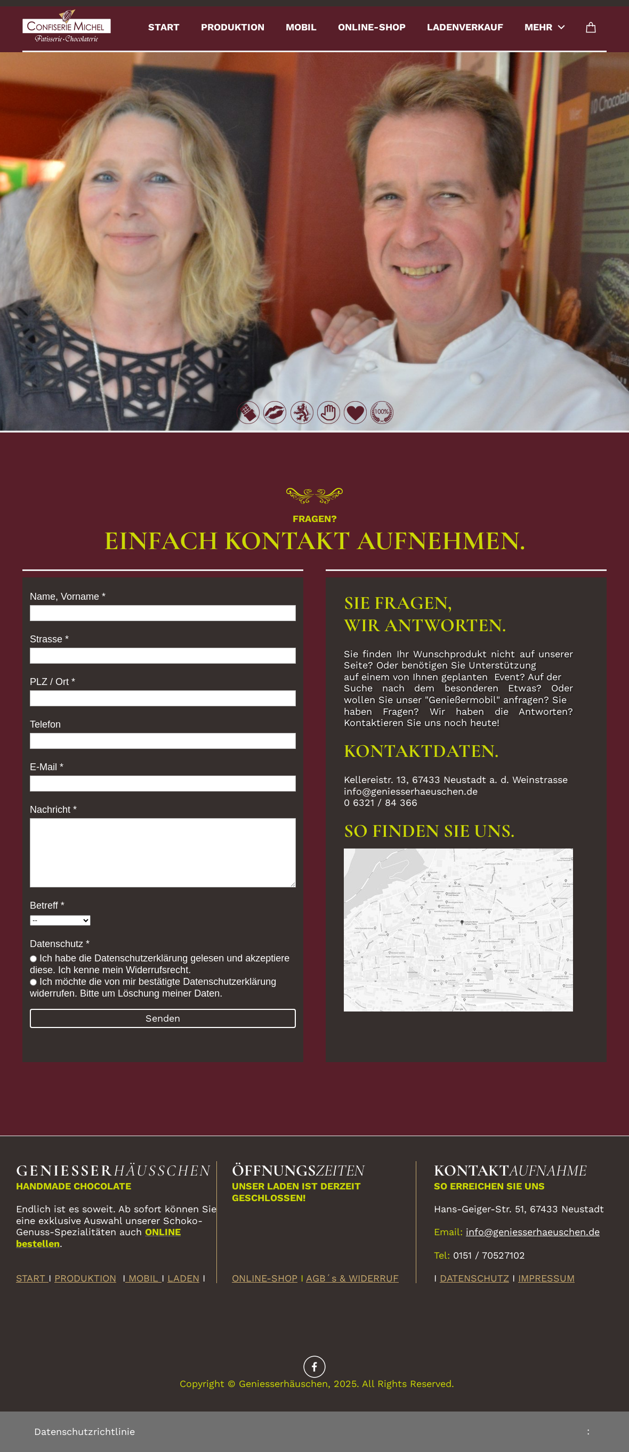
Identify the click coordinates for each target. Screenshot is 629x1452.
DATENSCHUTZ (474, 1278)
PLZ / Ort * (52, 681)
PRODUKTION (85, 1278)
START (32, 1278)
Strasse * (49, 639)
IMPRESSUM (546, 1278)
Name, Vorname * (68, 596)
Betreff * (47, 905)
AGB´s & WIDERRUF (352, 1278)
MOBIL (143, 1278)
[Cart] (591, 26)
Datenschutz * (60, 944)
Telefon (45, 724)
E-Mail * (46, 767)
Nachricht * (53, 809)
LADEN (183, 1278)
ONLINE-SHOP (264, 1278)
